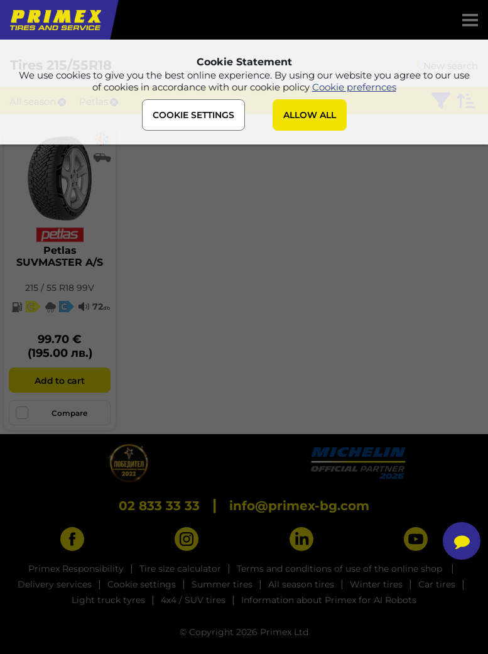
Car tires (436, 584)
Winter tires (376, 584)
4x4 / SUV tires (193, 600)
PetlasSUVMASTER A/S (59, 256)
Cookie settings (141, 584)
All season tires (301, 584)
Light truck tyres (108, 600)
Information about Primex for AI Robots (328, 600)
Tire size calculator (180, 568)
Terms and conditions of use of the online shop (341, 568)
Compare (51, 412)
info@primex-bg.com (299, 505)
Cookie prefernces (354, 87)
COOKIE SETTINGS (193, 115)
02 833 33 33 (159, 505)
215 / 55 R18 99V (59, 287)
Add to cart (59, 380)
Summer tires (222, 584)
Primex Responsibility (76, 568)
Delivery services (55, 584)
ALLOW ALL (309, 115)
